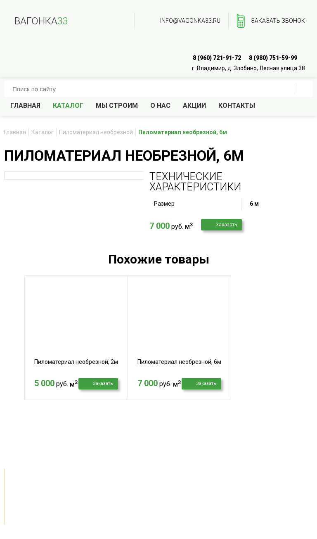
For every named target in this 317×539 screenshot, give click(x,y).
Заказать (226, 225)
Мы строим (117, 105)
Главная (25, 105)
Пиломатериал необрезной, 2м (76, 362)
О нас (160, 105)
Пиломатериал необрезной (96, 132)
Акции (194, 105)
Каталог (68, 105)
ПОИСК (303, 88)
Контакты (236, 105)
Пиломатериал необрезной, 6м (179, 362)
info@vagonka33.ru (190, 20)
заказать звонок (278, 20)
